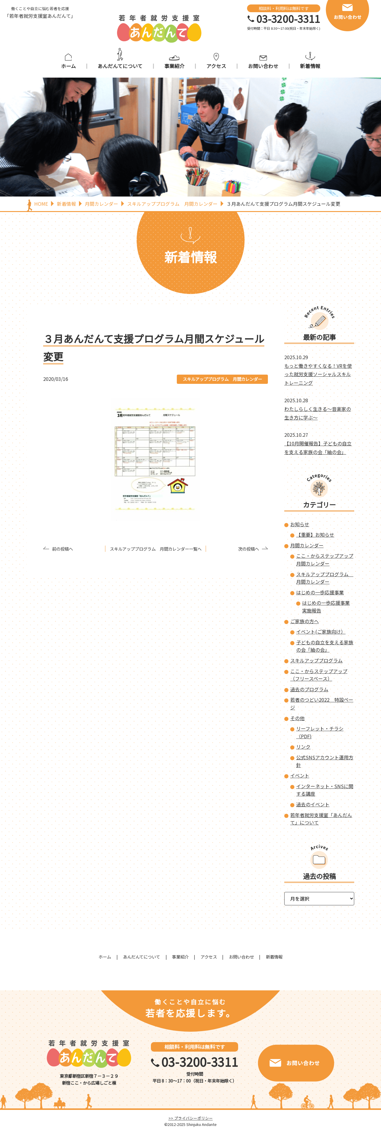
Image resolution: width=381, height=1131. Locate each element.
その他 (297, 718)
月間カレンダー (307, 545)
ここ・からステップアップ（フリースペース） (318, 674)
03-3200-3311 (288, 19)
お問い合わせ (263, 66)
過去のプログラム (309, 689)
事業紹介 (174, 66)
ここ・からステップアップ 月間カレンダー (324, 559)
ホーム (68, 66)
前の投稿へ (62, 549)
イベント (299, 775)
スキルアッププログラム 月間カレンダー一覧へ (156, 549)
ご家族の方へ (304, 621)
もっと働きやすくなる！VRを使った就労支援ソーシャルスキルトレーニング (318, 374)
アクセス (216, 66)
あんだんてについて (120, 66)
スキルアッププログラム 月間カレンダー (222, 379)
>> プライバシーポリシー (190, 1118)
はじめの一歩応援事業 (320, 592)
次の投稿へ (248, 549)
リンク (303, 746)
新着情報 (310, 66)
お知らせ (299, 524)
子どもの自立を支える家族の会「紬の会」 (324, 646)
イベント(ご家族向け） (321, 631)
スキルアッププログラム (316, 660)
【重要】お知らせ (315, 534)
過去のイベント (313, 804)
